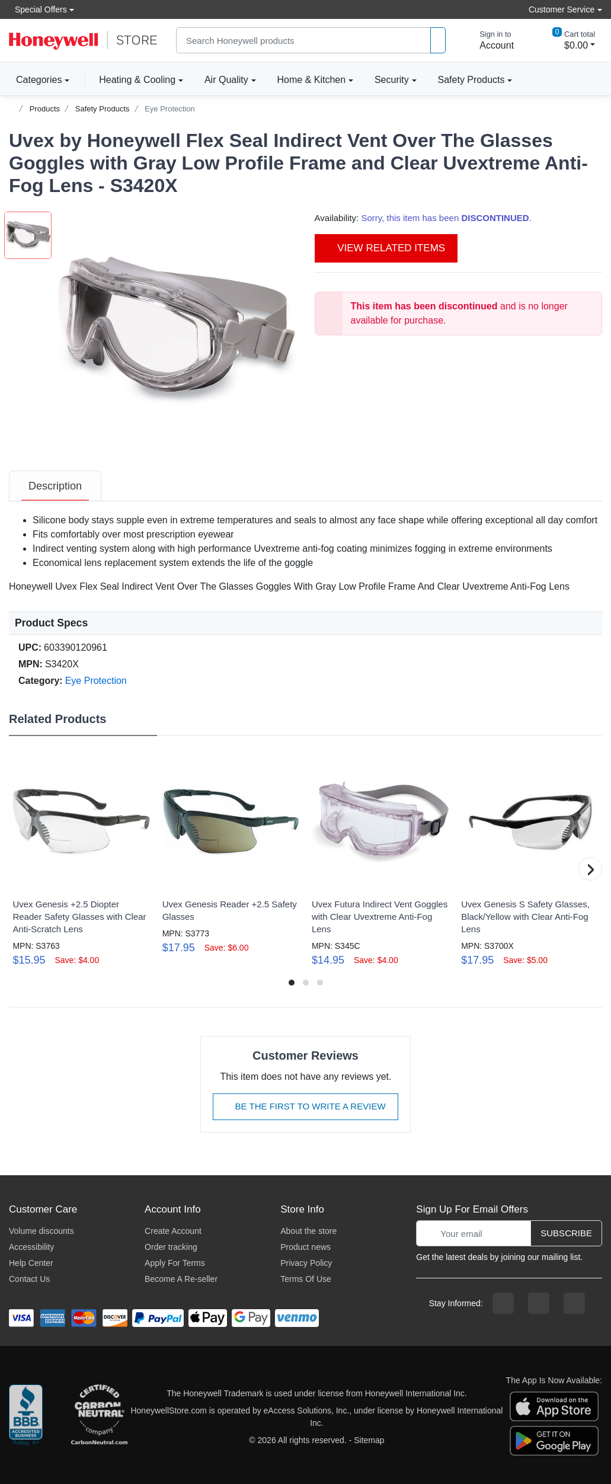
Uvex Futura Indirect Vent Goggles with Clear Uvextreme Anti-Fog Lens (379, 916)
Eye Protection (170, 108)
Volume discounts (41, 1231)
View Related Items (386, 248)
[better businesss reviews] (26, 1417)
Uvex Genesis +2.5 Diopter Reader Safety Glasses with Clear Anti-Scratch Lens (79, 916)
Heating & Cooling (137, 80)
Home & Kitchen (311, 80)
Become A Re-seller (181, 1279)
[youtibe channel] (574, 1303)
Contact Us (29, 1279)
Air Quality (226, 80)
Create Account (173, 1231)
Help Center (31, 1263)
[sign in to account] (488, 40)
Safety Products (471, 80)
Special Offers (38, 9)
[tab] (55, 486)
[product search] (438, 40)
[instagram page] (538, 1303)
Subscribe (566, 1233)
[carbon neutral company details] (99, 1417)
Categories (35, 79)
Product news (305, 1247)
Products (45, 108)
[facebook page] (503, 1303)
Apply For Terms (175, 1263)
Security (392, 80)
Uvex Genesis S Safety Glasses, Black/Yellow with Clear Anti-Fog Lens (525, 916)
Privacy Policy (306, 1263)
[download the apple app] (554, 1406)
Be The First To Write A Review (305, 1106)
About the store (308, 1231)
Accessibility (31, 1247)
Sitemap (369, 1440)
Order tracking (171, 1247)
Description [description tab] (55, 486)
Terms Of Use (305, 1279)
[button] (177, 331)
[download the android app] (554, 1440)
